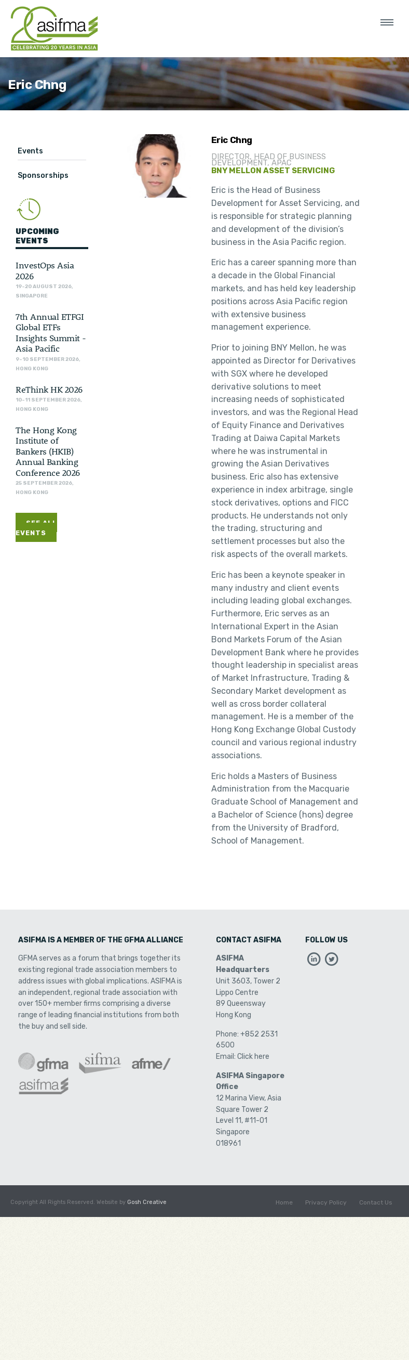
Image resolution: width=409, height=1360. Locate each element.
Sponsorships (43, 175)
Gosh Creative (147, 1202)
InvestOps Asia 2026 (45, 270)
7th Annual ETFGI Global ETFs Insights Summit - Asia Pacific (51, 332)
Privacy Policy (326, 1202)
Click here (253, 1056)
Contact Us (375, 1202)
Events (30, 151)
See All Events (36, 528)
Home (284, 1202)
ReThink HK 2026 (49, 389)
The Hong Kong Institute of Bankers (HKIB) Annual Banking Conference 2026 (48, 451)
